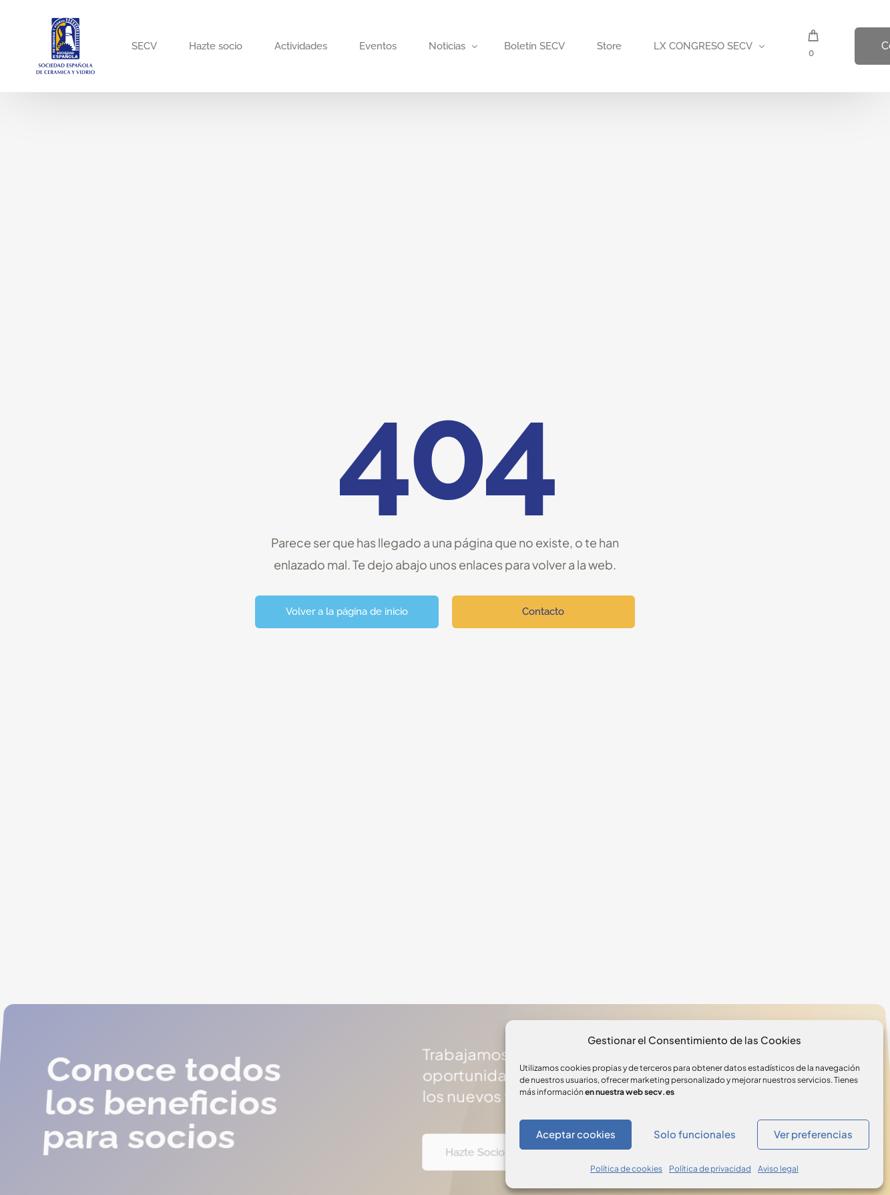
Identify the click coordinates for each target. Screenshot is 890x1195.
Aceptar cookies (576, 1134)
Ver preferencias (813, 1134)
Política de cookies (626, 1169)
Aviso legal (778, 1169)
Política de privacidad (710, 1169)
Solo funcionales (695, 1134)
